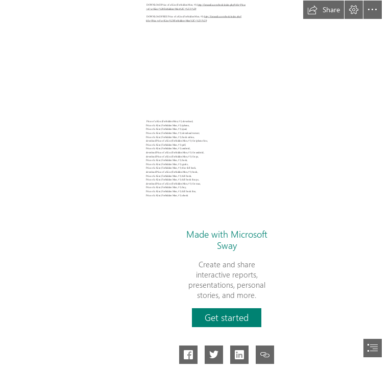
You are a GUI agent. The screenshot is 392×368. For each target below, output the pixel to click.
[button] (323, 10)
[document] (196, 184)
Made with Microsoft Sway (226, 239)
